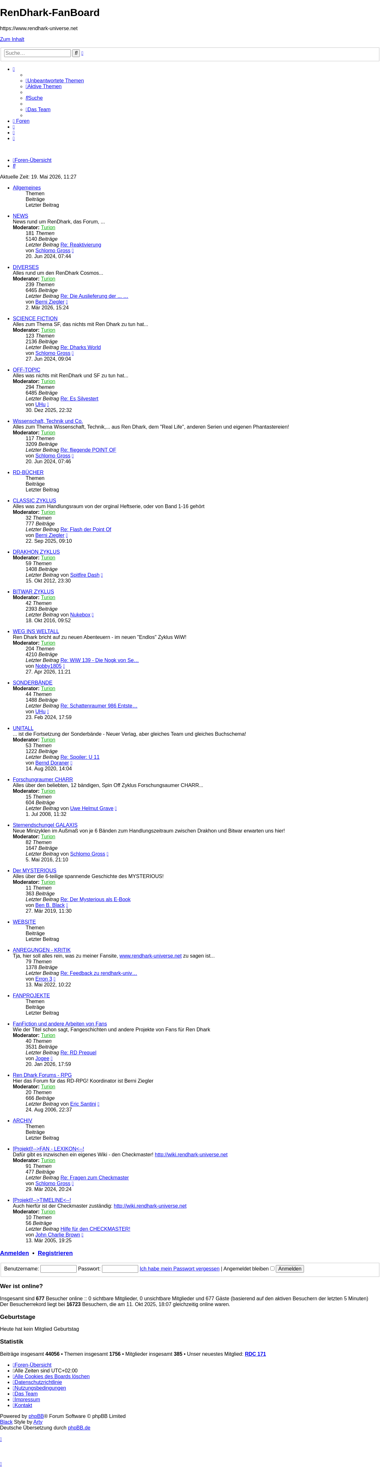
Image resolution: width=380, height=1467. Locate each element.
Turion (48, 227)
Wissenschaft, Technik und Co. (48, 421)
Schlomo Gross (52, 250)
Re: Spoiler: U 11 (80, 757)
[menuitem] (55, 80)
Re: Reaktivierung (81, 244)
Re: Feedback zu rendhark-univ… (99, 973)
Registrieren (55, 1253)
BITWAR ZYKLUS (33, 591)
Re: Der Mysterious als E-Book (96, 899)
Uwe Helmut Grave (92, 808)
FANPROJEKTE (31, 995)
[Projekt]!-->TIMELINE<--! (42, 1200)
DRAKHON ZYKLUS (36, 552)
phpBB (36, 1416)
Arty (37, 1422)
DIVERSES (26, 267)
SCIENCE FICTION (35, 318)
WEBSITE (24, 922)
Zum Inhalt (12, 39)
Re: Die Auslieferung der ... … (95, 296)
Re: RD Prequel (79, 1052)
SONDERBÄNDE (33, 682)
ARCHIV (22, 1120)
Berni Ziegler (49, 302)
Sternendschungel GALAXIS (45, 825)
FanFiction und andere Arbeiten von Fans (60, 1024)
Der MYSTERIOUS (34, 870)
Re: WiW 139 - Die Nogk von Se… (100, 660)
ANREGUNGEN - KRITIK (42, 950)
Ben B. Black (50, 905)
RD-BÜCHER (28, 472)
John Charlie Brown (57, 1234)
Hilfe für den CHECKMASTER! (96, 1229)
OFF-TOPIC (26, 370)
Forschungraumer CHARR (43, 779)
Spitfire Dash (85, 575)
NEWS (20, 216)
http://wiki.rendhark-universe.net (191, 1154)
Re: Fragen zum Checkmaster (95, 1177)
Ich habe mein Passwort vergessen (180, 1268)
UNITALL (23, 728)
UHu (40, 404)
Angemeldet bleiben (249, 1268)
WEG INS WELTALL (36, 631)
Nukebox (80, 614)
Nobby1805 (48, 666)
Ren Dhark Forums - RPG (42, 1075)
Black (6, 1422)
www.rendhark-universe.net (151, 956)
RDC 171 (255, 1354)
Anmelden (14, 1253)
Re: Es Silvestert (79, 398)
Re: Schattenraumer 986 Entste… (99, 705)
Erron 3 (43, 979)
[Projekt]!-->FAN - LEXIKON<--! (48, 1149)
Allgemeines (27, 187)
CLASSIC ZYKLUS (34, 500)
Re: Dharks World (81, 347)
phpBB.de (79, 1427)
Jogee (42, 1058)
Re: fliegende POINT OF (88, 450)
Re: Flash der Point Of (86, 529)
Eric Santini (83, 1104)
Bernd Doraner (52, 763)
